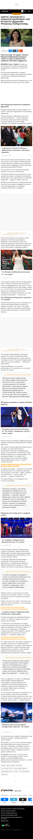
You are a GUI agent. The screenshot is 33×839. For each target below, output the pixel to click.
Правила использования (18, 808)
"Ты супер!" (15, 771)
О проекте (3, 808)
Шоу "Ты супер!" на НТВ (6, 768)
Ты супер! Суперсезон (24, 771)
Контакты (9, 808)
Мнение (3, 765)
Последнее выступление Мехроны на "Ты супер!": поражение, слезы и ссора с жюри (16, 431)
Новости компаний (10, 811)
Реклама (3, 811)
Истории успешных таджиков (20, 768)
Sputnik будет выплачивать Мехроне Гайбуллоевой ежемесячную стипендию (13, 638)
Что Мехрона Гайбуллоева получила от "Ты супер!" (16, 273)
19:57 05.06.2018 (5, 27)
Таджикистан (4, 774)
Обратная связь (5, 821)
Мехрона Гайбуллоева (6, 771)
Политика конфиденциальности (9, 813)
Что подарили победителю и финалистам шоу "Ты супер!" (15, 541)
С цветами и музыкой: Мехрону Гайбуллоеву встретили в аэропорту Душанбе (16, 150)
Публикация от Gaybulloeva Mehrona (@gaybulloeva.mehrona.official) (14, 233)
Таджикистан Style (11, 765)
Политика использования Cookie (9, 815)
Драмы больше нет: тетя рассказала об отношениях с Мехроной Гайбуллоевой (14, 608)
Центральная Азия (15, 795)
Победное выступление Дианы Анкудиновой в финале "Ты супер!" (16, 727)
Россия (25, 795)
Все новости (19, 765)
